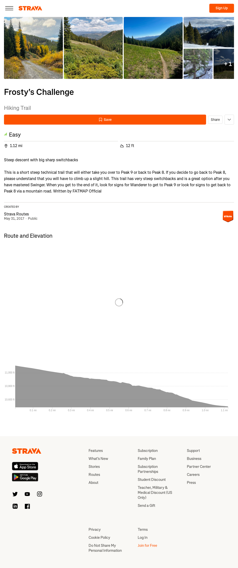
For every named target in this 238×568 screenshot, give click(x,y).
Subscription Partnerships (148, 469)
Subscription (148, 450)
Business (194, 458)
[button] (33, 48)
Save (105, 119)
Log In (142, 537)
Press (191, 482)
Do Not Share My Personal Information (105, 548)
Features (96, 450)
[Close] (9, 8)
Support (193, 450)
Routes (94, 474)
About (93, 482)
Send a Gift (146, 505)
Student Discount (152, 479)
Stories (94, 466)
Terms (143, 529)
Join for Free (147, 545)
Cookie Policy (99, 537)
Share (215, 119)
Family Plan (147, 458)
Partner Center (199, 466)
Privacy (95, 529)
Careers (193, 474)
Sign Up (222, 8)
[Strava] (30, 8)
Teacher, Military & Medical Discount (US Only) (155, 492)
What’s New (98, 458)
